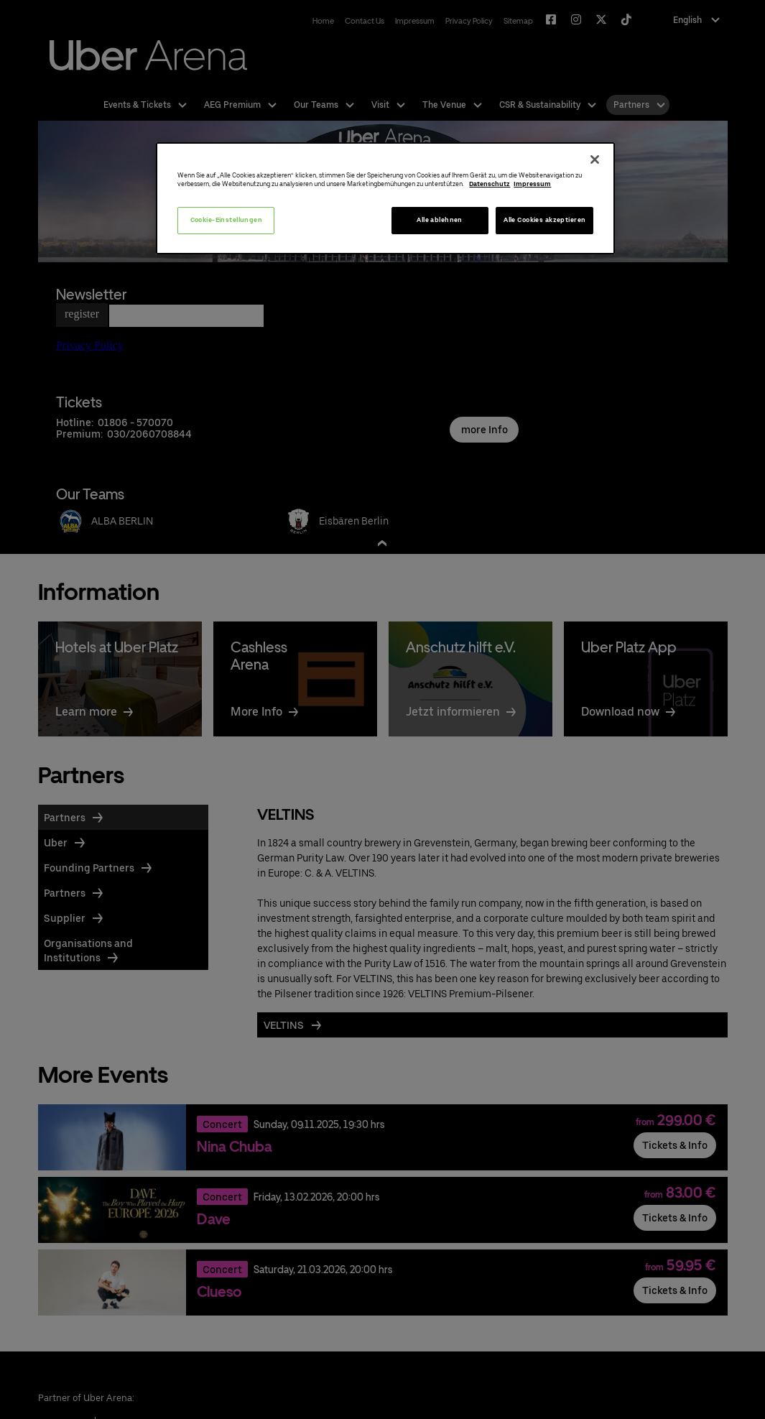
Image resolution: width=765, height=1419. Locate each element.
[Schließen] (595, 159)
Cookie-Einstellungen (226, 219)
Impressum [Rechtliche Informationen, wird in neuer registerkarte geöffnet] (532, 184)
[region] (385, 198)
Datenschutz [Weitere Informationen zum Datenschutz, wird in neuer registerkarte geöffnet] (489, 184)
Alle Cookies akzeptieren (544, 219)
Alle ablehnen (440, 219)
